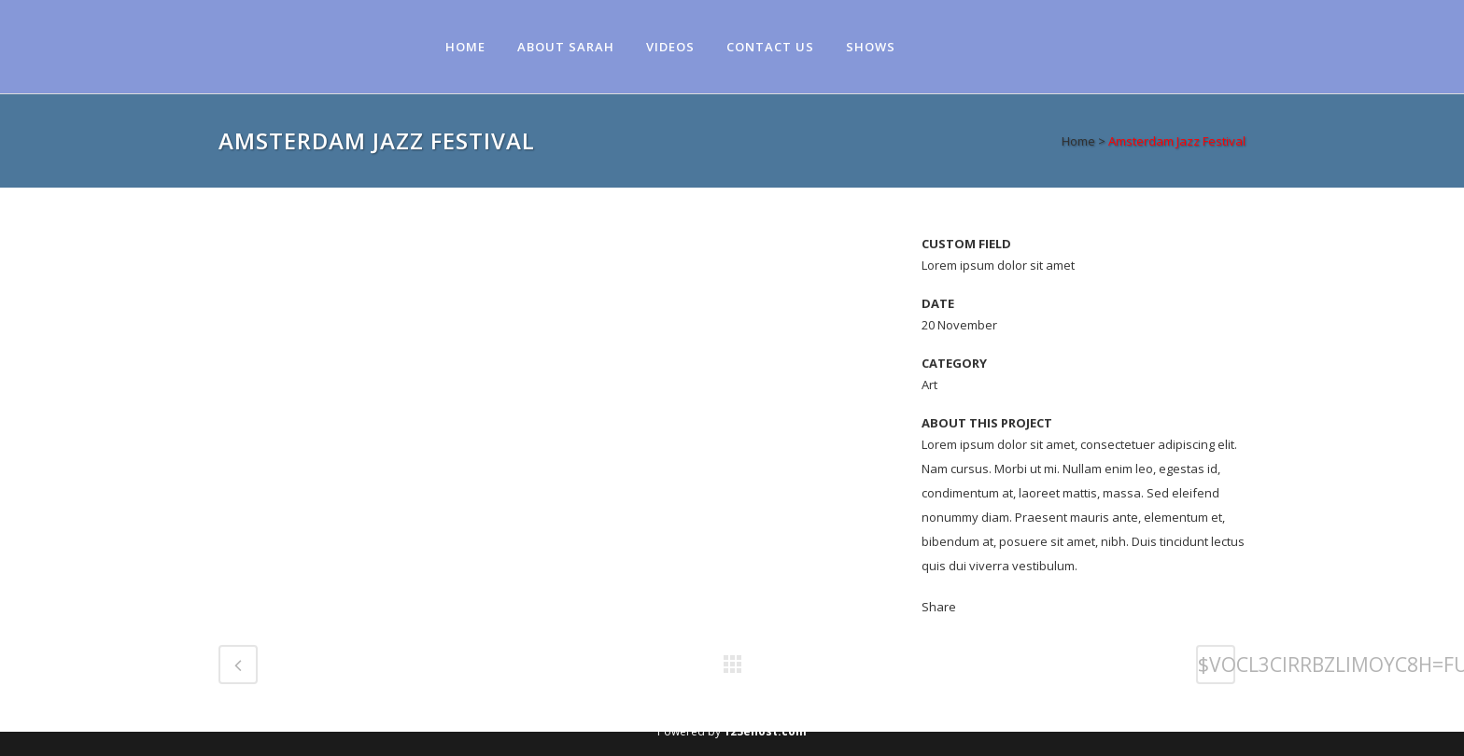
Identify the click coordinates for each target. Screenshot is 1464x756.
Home (1078, 141)
